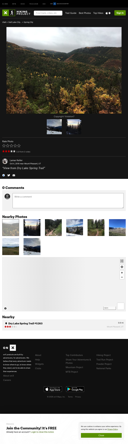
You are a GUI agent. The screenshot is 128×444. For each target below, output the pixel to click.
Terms (70, 397)
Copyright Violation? (64, 116)
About (38, 355)
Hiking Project (103, 355)
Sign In (120, 12)
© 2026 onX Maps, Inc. (56, 397)
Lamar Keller (16, 160)
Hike (23, 4)
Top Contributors (74, 355)
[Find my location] (122, 267)
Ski (44, 4)
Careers (7, 380)
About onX (8, 375)
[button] (3, 175)
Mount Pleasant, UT (32, 163)
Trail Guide (70, 13)
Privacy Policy (112, 429)
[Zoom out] (122, 277)
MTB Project (72, 371)
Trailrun (33, 4)
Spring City (28, 22)
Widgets (39, 364)
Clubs (38, 368)
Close (101, 435)
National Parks (103, 368)
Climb (5, 4)
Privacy (78, 397)
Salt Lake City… (15, 22)
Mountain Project (74, 367)
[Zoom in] (122, 273)
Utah (4, 22)
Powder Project (104, 364)
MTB (14, 4)
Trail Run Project (104, 359)
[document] (101, 431)
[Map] (64, 284)
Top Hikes (98, 13)
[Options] (120, 306)
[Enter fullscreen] (122, 261)
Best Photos (85, 13)
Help (37, 359)
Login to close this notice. (42, 432)
